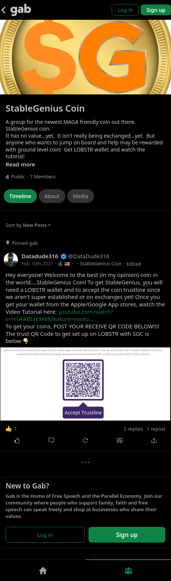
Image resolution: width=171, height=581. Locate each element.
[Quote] (120, 440)
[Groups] (128, 570)
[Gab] (20, 10)
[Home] (43, 570)
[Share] (154, 440)
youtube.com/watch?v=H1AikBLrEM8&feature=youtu (59, 315)
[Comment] (51, 440)
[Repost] (85, 440)
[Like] (17, 440)
